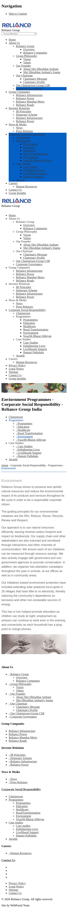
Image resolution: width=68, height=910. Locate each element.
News (19, 127)
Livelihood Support (27, 832)
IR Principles (23, 111)
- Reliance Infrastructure (23, 761)
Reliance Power (25, 98)
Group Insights (17, 193)
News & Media (17, 124)
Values (27, 62)
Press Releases (24, 131)
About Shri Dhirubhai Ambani (40, 69)
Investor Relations (19, 108)
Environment (30, 157)
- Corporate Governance (23, 716)
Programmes (23, 140)
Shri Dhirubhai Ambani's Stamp (41, 72)
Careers (13, 183)
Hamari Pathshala (33, 176)
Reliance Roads (25, 104)
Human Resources (26, 186)
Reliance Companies (35, 52)
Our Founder (23, 65)
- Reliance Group (19, 674)
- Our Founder (17, 693)
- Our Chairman (18, 703)
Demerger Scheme (26, 114)
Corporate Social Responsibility (27, 134)
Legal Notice (16, 886)
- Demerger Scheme (20, 758)
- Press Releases (18, 782)
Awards (20, 179)
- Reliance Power (19, 764)
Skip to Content (18, 13)
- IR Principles (17, 754)
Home (12, 39)
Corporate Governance (29, 88)
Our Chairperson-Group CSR (33, 85)
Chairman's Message (35, 78)
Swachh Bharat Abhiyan (37, 160)
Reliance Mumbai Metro (30, 101)
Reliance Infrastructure (29, 95)
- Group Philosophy (20, 684)
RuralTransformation (28, 812)
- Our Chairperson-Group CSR (26, 713)
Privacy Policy (17, 883)
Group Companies (19, 91)
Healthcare (29, 150)
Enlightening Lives (34, 170)
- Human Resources (20, 853)
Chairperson (23, 137)
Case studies (16, 822)
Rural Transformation (35, 153)
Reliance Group (25, 46)
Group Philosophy (26, 55)
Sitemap (13, 889)
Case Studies (23, 163)
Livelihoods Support (35, 173)
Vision (27, 59)
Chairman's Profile (34, 82)
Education (29, 147)
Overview (29, 49)
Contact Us (15, 189)
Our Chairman (24, 75)
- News (13, 779)
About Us (14, 42)
